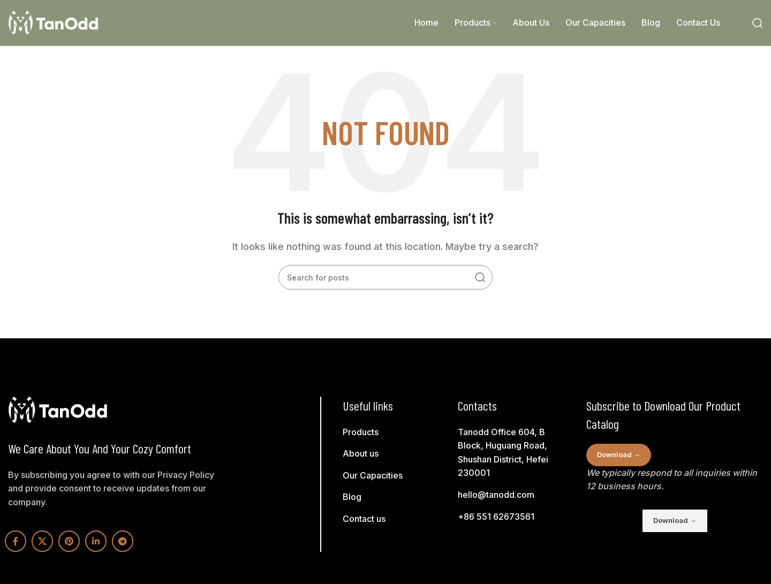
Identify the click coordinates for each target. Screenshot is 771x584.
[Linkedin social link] (96, 541)
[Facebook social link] (15, 541)
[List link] (399, 432)
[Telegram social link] (122, 541)
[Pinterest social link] (69, 541)
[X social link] (42, 541)
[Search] (757, 23)
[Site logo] (53, 22)
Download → (618, 454)
